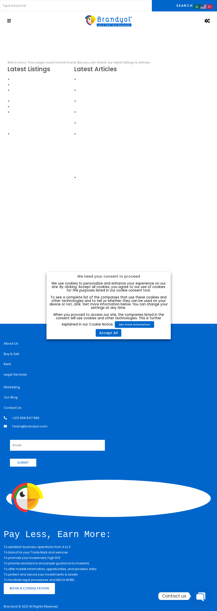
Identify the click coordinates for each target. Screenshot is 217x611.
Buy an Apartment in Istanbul (35, 123)
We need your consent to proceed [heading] (108, 276)
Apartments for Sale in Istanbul (36, 84)
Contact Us (12, 407)
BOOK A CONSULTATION (29, 587)
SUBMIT (23, 462)
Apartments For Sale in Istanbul (37, 117)
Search (184, 5)
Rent (7, 364)
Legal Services (15, 374)
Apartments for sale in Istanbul (36, 128)
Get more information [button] (134, 324)
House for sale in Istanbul (32, 133)
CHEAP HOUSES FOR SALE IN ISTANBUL (41, 106)
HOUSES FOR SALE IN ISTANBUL (35, 101)
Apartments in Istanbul (30, 112)
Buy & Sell (11, 354)
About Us (11, 343)
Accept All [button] (108, 332)
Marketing (12, 387)
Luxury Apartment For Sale (32, 79)
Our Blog (11, 397)
